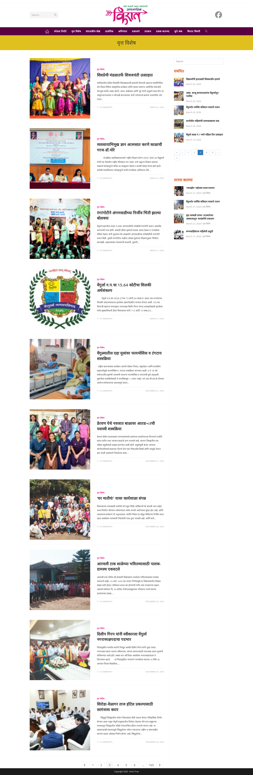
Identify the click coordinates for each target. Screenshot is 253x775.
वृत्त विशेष (101, 69)
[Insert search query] (198, 61)
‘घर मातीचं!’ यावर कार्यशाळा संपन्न (121, 498)
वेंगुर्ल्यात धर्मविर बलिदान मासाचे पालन (203, 107)
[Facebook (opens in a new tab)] (218, 14)
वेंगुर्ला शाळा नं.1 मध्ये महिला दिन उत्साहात (204, 134)
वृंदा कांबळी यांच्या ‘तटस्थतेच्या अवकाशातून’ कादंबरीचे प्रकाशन (200, 217)
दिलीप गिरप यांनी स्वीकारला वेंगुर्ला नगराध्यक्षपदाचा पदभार (122, 636)
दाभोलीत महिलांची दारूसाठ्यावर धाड (202, 120)
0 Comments (106, 107)
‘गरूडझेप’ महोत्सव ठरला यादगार (200, 187)
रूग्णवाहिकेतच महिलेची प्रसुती (199, 231)
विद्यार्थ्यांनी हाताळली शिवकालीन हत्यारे (203, 79)
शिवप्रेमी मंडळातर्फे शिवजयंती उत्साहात (125, 75)
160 (151, 765)
